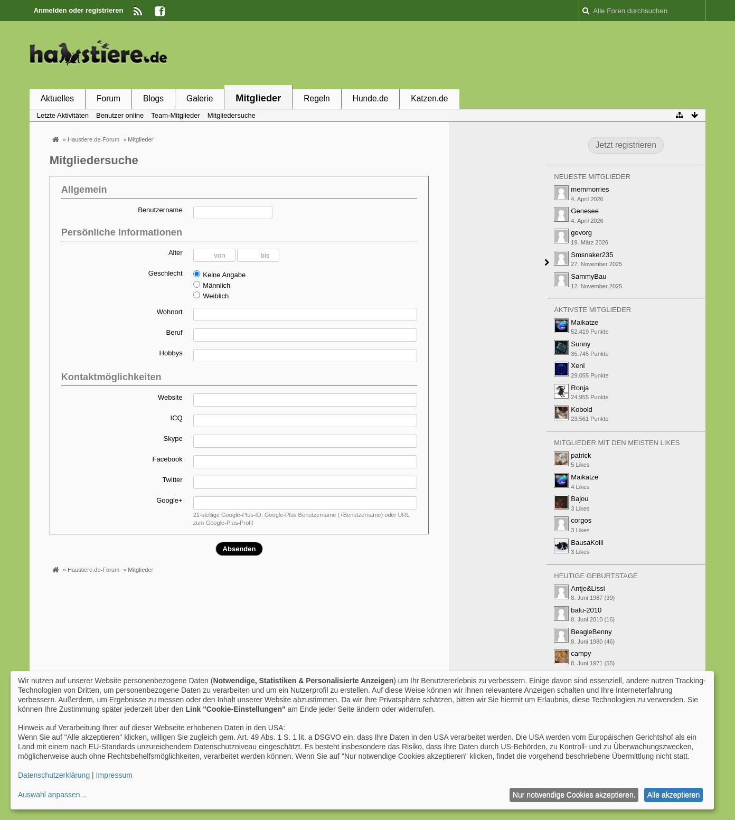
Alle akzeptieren (673, 794)
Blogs (153, 98)
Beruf (174, 332)
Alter (175, 253)
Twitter (172, 480)
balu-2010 (586, 610)
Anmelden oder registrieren (79, 10)
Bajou (579, 499)
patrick (581, 455)
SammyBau (588, 276)
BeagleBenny (591, 632)
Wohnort (170, 312)
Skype (173, 438)
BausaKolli (587, 542)
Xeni (578, 366)
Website (170, 397)
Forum (108, 98)
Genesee (585, 211)
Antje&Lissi (588, 588)
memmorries (590, 189)
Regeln (316, 98)
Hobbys (171, 353)
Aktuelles (57, 98)
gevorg (581, 233)
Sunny (580, 344)
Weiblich (211, 295)
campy (581, 653)
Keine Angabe (219, 274)
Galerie (199, 98)
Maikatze (584, 322)
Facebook (168, 459)
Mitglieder (258, 98)
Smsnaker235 (592, 255)
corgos (581, 520)
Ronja (580, 388)
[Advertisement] (513, 54)
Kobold (581, 409)
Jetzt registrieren (626, 144)
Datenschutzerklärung (54, 775)
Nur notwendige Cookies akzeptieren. (574, 794)
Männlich (212, 285)
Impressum (114, 775)
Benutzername (160, 210)
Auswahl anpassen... (52, 794)
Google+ (169, 500)
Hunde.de (371, 98)
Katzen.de (429, 98)
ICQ (177, 418)
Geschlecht (165, 273)
